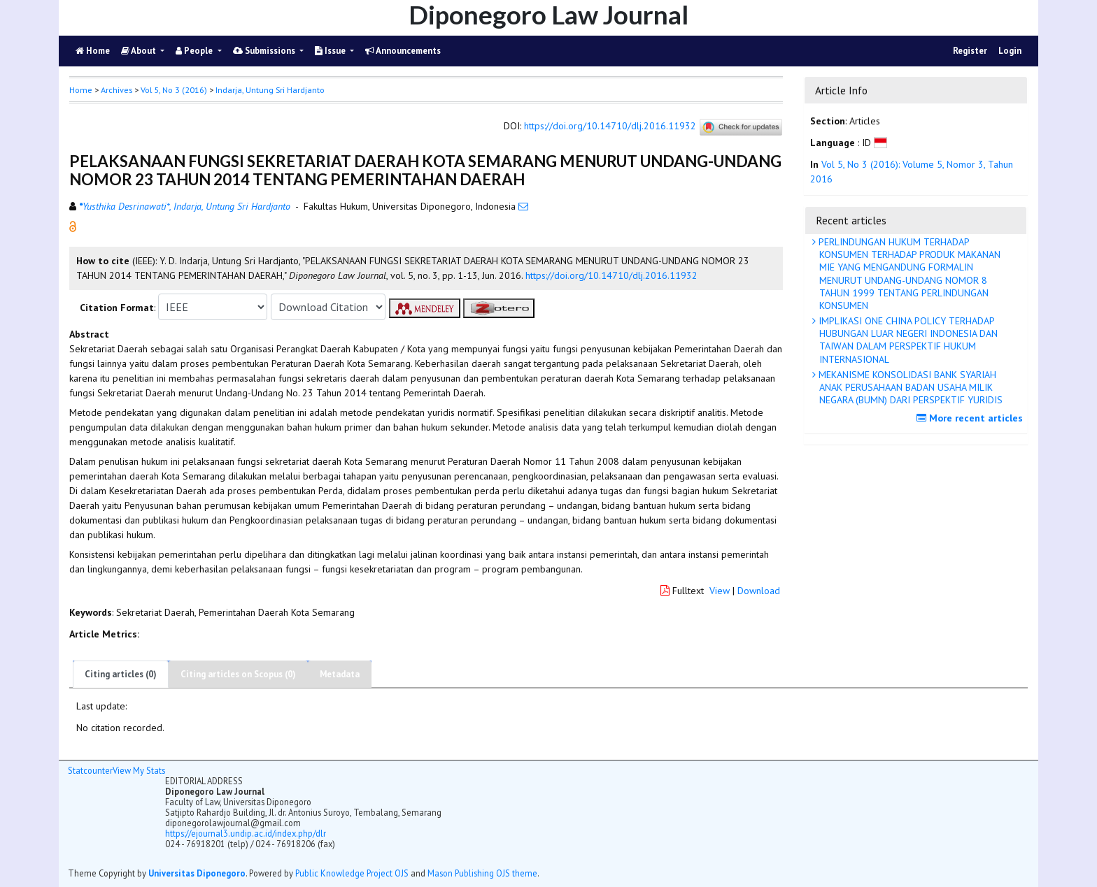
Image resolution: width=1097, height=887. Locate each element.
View (719, 590)
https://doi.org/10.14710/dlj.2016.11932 (610, 126)
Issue (331, 51)
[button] (72, 225)
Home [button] (80, 90)
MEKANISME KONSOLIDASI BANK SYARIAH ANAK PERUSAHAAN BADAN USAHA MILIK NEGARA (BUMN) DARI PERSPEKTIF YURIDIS (909, 387)
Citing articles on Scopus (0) (238, 674)
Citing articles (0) (121, 674)
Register (970, 51)
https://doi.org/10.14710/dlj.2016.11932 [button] (611, 275)
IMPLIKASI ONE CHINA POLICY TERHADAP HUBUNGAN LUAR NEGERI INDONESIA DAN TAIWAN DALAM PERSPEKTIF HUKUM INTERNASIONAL (907, 340)
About (139, 51)
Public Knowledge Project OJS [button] (352, 873)
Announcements (403, 51)
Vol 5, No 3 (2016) (174, 90)
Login (1009, 51)
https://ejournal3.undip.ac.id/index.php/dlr (245, 833)
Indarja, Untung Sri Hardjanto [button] (270, 90)
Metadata (340, 674)
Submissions (265, 51)
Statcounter (90, 770)
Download (758, 590)
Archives (116, 90)
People (195, 51)
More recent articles (971, 418)
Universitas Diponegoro (197, 873)
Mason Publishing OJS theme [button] (482, 873)
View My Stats (139, 770)
